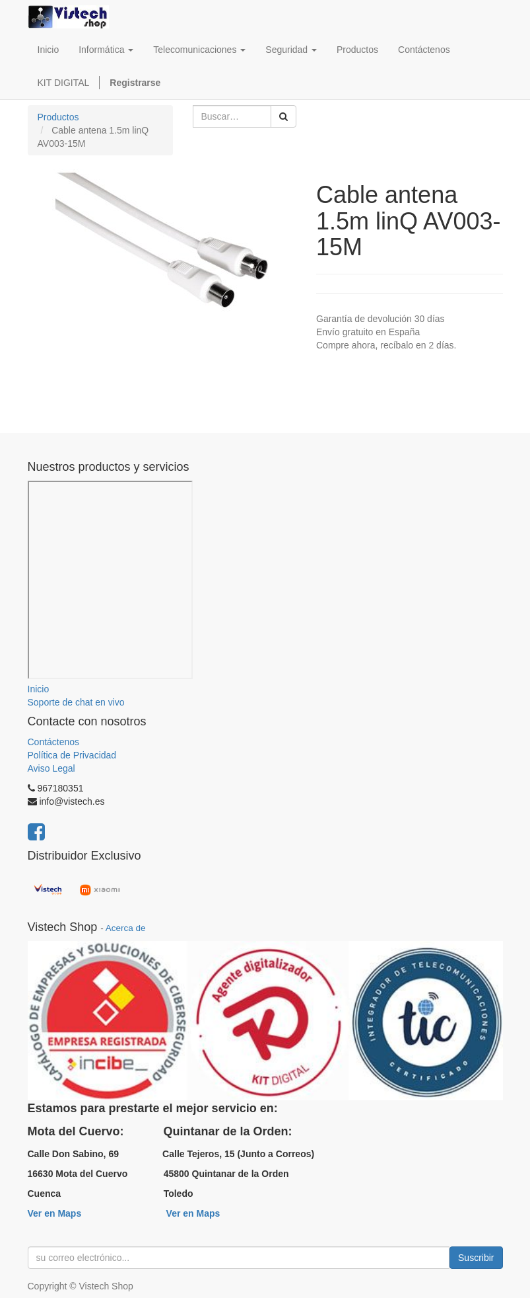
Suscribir (476, 1257)
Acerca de (126, 928)
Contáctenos (54, 742)
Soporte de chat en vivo (76, 702)
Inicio (39, 689)
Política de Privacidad (72, 755)
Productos (58, 117)
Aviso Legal (51, 768)
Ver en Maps (55, 1213)
